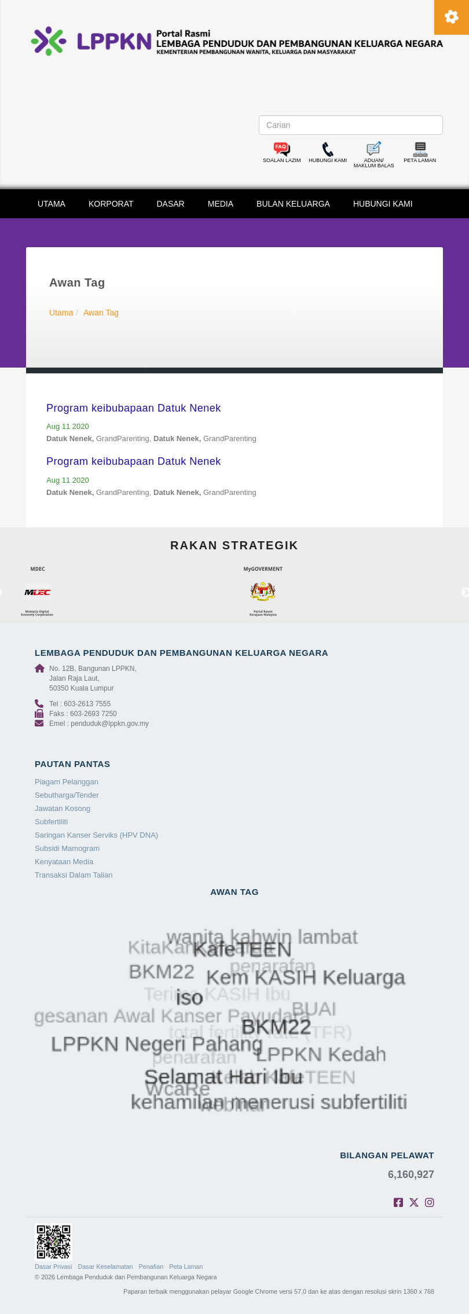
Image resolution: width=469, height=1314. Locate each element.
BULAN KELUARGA (293, 203)
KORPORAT (111, 203)
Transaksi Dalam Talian (73, 875)
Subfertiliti (51, 821)
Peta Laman (186, 1266)
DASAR (171, 203)
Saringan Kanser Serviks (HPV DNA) (96, 835)
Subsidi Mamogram (67, 848)
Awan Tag (101, 312)
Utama (61, 312)
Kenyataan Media (64, 861)
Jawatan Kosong (62, 808)
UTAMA (51, 203)
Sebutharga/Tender (67, 795)
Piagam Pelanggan (66, 781)
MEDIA (220, 203)
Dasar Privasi (53, 1266)
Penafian (151, 1266)
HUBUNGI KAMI (383, 203)
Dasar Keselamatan (105, 1266)
